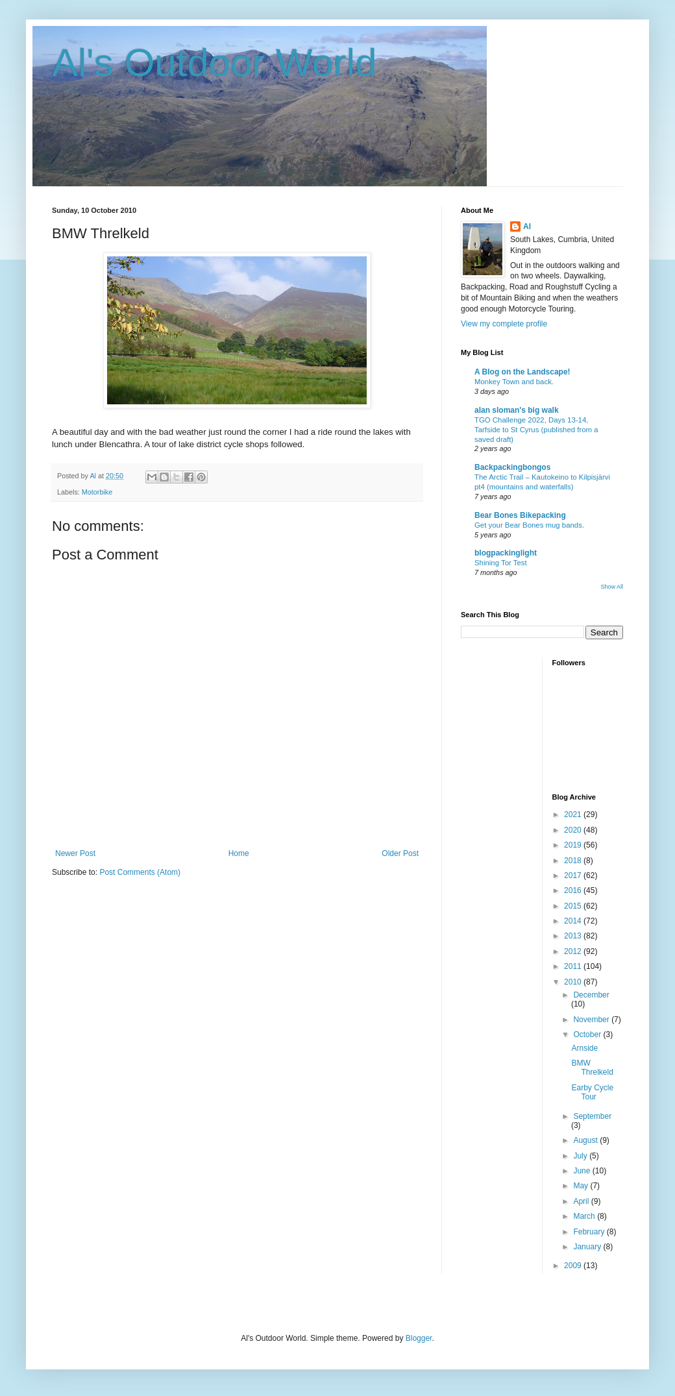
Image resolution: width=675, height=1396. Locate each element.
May (581, 1185)
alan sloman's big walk (516, 410)
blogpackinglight (505, 552)
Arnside (584, 1048)
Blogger (419, 1338)
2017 (573, 875)
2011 (573, 966)
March (585, 1216)
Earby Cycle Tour (592, 1092)
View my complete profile (504, 323)
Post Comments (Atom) (139, 872)
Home (238, 853)
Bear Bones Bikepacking (520, 515)
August (586, 1140)
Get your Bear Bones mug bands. (529, 525)
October (588, 1034)
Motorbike (97, 492)
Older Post (400, 853)
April (582, 1201)
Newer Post (75, 853)
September (592, 1116)
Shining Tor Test (500, 563)
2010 (573, 981)
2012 (573, 951)
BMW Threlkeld (592, 1068)
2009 (573, 1265)
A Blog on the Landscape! (522, 371)
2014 (573, 920)
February (589, 1231)
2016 (573, 890)
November (592, 1019)
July (581, 1155)
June (582, 1170)
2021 (573, 814)
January (588, 1246)
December (591, 994)
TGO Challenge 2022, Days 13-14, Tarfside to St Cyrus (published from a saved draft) (536, 429)
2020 (573, 830)
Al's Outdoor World (214, 62)
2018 (573, 860)
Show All (611, 586)
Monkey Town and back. (514, 382)
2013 (573, 935)
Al (527, 226)
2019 (573, 845)
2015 (573, 906)
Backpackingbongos (512, 467)
